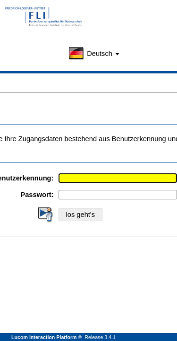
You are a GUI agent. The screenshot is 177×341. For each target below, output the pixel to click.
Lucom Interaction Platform (44, 337)
